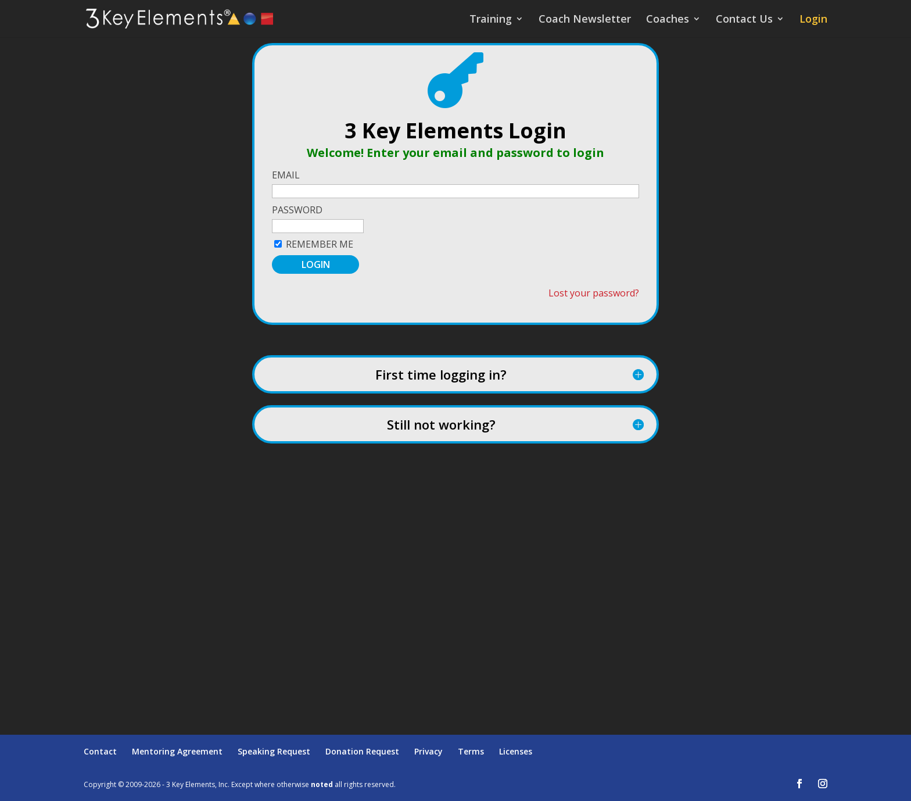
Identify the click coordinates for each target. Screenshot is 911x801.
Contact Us (744, 20)
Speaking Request (274, 751)
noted (322, 784)
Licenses (515, 751)
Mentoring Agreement (177, 751)
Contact (100, 751)
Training (490, 20)
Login (813, 20)
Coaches (667, 20)
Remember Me (319, 244)
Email (286, 175)
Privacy (428, 751)
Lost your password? (593, 293)
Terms (471, 751)
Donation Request (362, 751)
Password (297, 209)
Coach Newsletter (585, 20)
